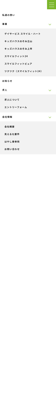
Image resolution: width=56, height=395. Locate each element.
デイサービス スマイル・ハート (22, 33)
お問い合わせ (12, 149)
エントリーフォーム (15, 107)
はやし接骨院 (12, 141)
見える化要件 (12, 134)
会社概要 (9, 126)
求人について (12, 99)
